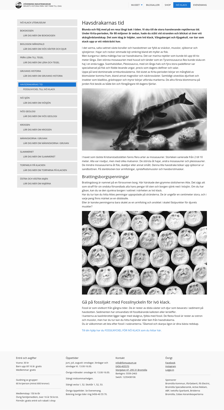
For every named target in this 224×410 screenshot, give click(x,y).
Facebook (170, 362)
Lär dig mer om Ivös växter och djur (44, 48)
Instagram (170, 366)
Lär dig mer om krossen (37, 129)
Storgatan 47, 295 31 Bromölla (131, 369)
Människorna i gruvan (33, 138)
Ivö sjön (25, 97)
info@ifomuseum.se (126, 362)
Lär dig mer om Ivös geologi (40, 116)
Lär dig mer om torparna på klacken (45, 170)
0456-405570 (122, 366)
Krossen (25, 124)
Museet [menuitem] (135, 4)
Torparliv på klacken (32, 165)
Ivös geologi (27, 111)
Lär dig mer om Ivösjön (37, 102)
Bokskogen (27, 30)
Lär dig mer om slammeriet (39, 156)
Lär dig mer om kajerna (37, 183)
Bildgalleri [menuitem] (153, 4)
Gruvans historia (30, 71)
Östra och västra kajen (34, 178)
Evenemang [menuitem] (200, 4)
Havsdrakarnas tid (31, 84)
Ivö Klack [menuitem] (181, 4)
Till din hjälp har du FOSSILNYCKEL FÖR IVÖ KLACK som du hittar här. (122, 330)
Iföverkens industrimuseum (37, 4)
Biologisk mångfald (32, 44)
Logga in (169, 369)
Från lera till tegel (31, 57)
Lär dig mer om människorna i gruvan (46, 143)
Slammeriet (27, 151)
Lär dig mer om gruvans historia (43, 75)
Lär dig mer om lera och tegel (41, 62)
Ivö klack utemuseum (33, 22)
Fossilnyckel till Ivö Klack (39, 89)
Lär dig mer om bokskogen (39, 35)
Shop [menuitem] (168, 4)
